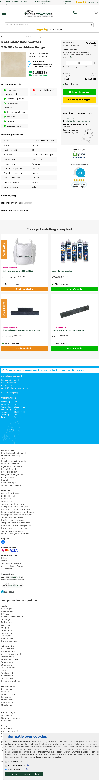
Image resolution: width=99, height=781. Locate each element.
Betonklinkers (7, 661)
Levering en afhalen (10, 476)
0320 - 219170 (70, 118)
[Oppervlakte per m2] (78, 63)
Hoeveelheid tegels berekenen (15, 540)
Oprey (4, 573)
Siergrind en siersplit (10, 730)
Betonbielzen (7, 701)
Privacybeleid (7, 511)
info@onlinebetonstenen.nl (76, 121)
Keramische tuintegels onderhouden (17, 524)
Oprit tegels (6, 632)
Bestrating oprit (8, 664)
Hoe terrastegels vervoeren (13, 532)
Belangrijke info (8, 508)
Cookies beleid (7, 513)
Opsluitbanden (8, 706)
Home (3, 37)
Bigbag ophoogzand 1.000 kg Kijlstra (18, 283)
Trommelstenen (8, 680)
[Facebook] (3, 554)
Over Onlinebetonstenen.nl (13, 465)
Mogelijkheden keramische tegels (16, 527)
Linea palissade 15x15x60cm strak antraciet (21, 342)
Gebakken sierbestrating (12, 666)
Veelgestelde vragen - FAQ (13, 487)
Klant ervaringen (8, 495)
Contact (4, 471)
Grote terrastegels (9, 653)
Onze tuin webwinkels (11, 505)
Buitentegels (7, 624)
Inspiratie (5, 492)
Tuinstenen (6, 682)
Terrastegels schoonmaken (13, 516)
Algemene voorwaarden (12, 479)
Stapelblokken (7, 712)
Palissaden (6, 709)
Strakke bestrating (9, 672)
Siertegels (5, 637)
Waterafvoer (6, 733)
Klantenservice (7, 489)
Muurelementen (8, 699)
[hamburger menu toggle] (4, 13)
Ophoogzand (7, 727)
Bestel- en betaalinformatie (13, 473)
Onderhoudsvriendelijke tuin (14, 530)
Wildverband (7, 688)
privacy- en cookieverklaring (47, 757)
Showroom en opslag (10, 468)
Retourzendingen (9, 484)
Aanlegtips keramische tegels (14, 519)
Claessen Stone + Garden (12, 578)
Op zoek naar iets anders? (12, 498)
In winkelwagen (78, 92)
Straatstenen (7, 674)
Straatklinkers (7, 677)
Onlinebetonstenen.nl (11, 576)
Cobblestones (7, 691)
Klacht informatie (9, 481)
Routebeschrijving (9, 405)
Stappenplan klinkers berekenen (16, 535)
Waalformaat (7, 685)
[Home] (38, 13)
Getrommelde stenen (11, 693)
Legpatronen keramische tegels (15, 521)
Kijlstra (26, 1)
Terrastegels (6, 645)
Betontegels (6, 621)
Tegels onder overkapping (13, 543)
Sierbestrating (7, 669)
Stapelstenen (7, 717)
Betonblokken (7, 715)
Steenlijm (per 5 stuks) (62, 283)
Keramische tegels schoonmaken (16, 546)
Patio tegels (6, 634)
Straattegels (6, 642)
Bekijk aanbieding (24, 301)
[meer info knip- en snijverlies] (69, 57)
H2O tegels (6, 626)
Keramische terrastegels (12, 629)
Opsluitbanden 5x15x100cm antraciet (68, 343)
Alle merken (6, 581)
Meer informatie (74, 301)
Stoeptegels (6, 640)
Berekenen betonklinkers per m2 (16, 538)
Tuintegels (6, 648)
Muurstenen (6, 704)
